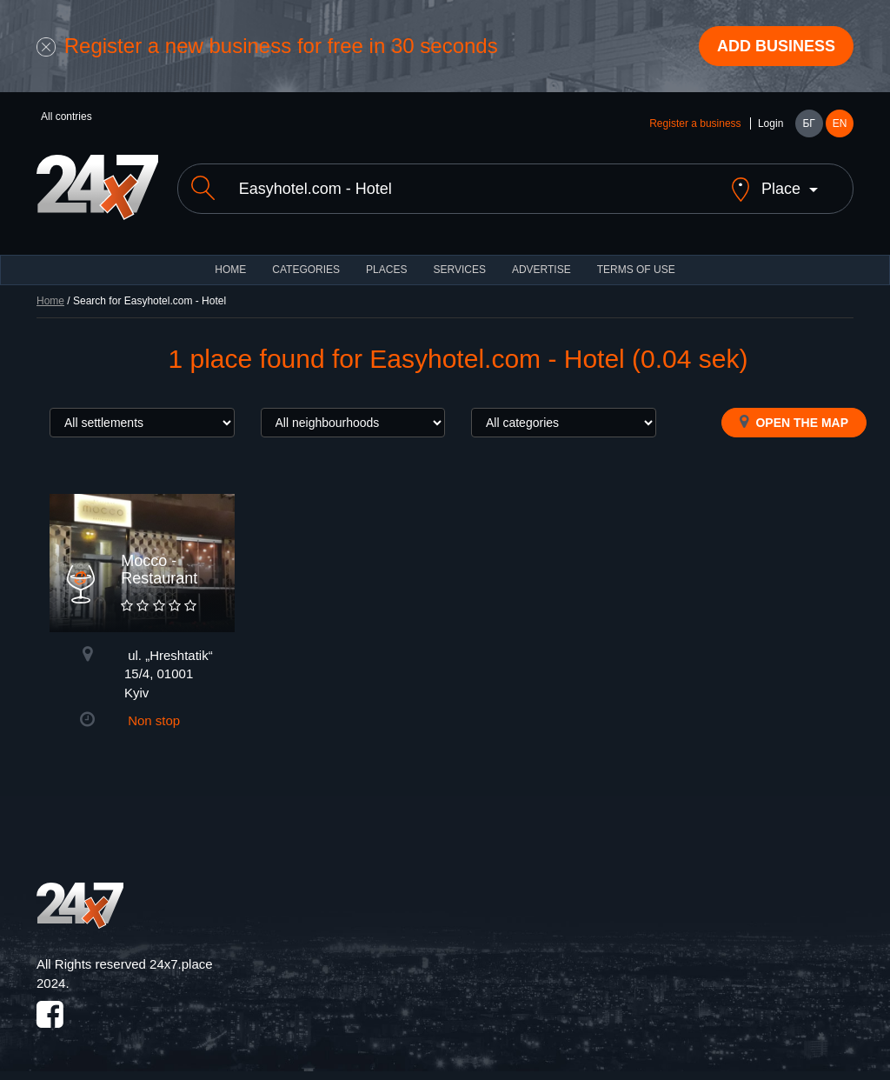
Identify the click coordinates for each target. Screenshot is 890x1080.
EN (840, 123)
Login (770, 123)
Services (459, 269)
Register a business (695, 123)
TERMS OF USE (636, 269)
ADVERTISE (541, 269)
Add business (776, 46)
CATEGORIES (306, 269)
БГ (808, 123)
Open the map (794, 422)
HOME (230, 269)
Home (50, 301)
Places (386, 269)
